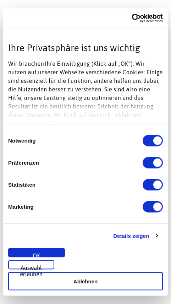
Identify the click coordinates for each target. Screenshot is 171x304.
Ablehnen (85, 281)
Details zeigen (131, 236)
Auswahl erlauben (31, 267)
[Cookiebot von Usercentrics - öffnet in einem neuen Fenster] (132, 18)
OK (36, 254)
